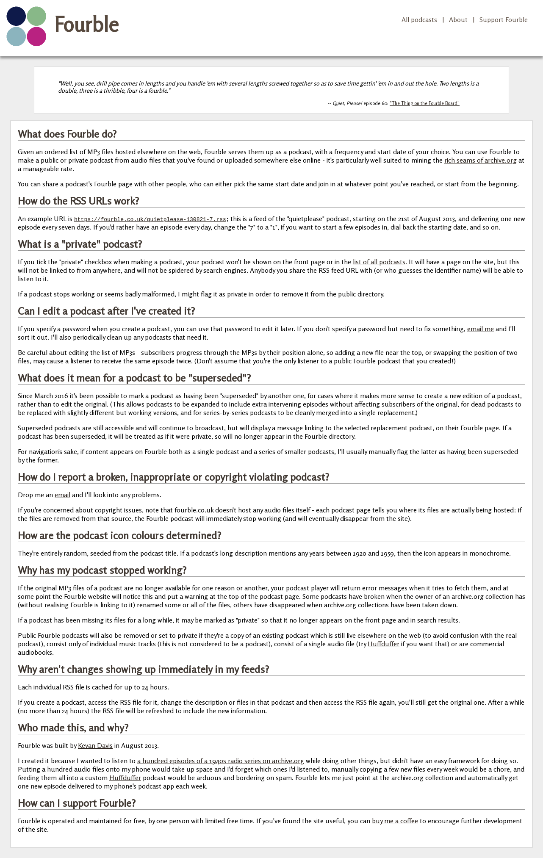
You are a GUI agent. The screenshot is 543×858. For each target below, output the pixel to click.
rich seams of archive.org (480, 160)
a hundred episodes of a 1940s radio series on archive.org (220, 760)
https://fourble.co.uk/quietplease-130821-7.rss (150, 219)
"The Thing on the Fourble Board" (425, 103)
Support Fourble (503, 19)
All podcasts (419, 19)
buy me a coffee (395, 820)
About (458, 19)
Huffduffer (383, 643)
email (62, 494)
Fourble (86, 24)
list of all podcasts (379, 261)
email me (480, 328)
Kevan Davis (95, 745)
